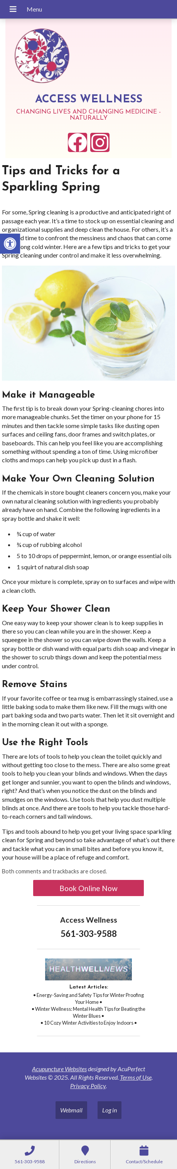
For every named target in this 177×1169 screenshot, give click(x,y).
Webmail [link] (71, 1110)
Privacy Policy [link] (88, 1085)
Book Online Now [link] (88, 888)
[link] (10, 244)
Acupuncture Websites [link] (59, 1068)
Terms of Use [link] (136, 1077)
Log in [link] (109, 1110)
